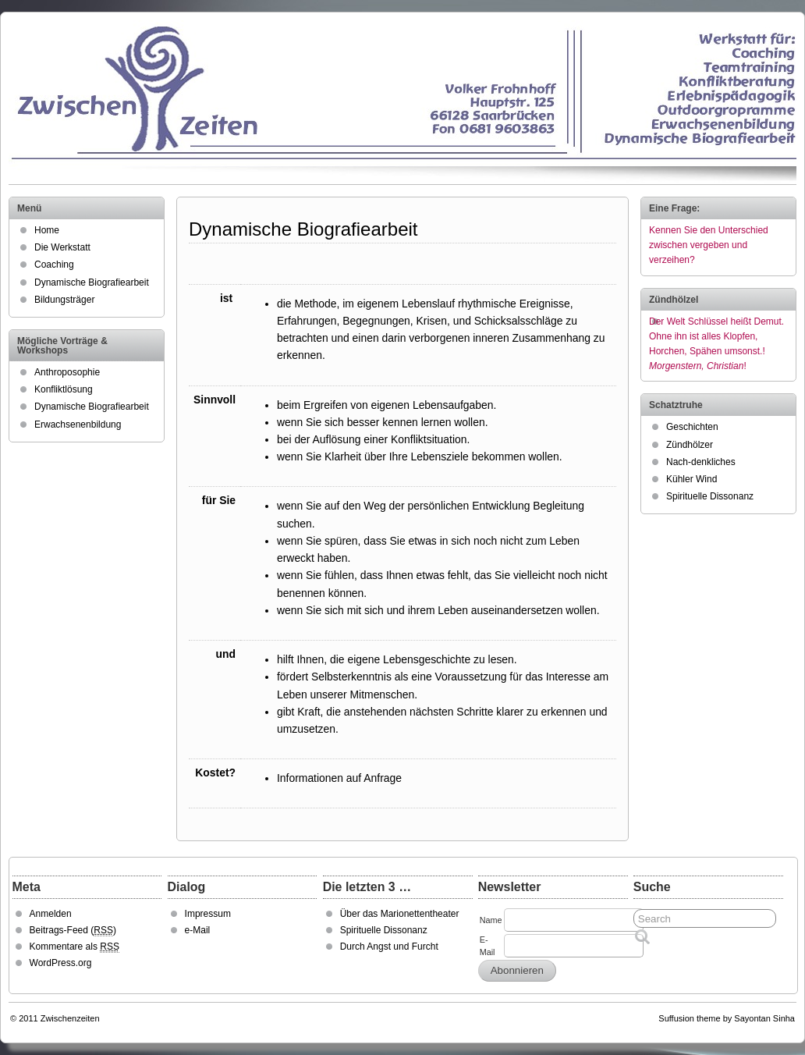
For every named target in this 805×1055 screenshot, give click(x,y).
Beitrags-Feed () (73, 930)
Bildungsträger (64, 299)
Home (46, 230)
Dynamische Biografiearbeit (91, 282)
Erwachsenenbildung (77, 424)
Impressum (208, 913)
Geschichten (692, 426)
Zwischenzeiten (70, 1018)
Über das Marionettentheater (399, 913)
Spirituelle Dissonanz (710, 496)
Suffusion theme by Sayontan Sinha (726, 1018)
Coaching (54, 264)
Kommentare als (74, 947)
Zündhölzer (689, 444)
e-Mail (198, 930)
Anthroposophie (67, 372)
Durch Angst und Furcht (389, 946)
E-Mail (487, 946)
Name (491, 920)
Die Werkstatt (62, 247)
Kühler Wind (691, 479)
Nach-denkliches (701, 461)
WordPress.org (61, 962)
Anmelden (51, 913)
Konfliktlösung (63, 389)
